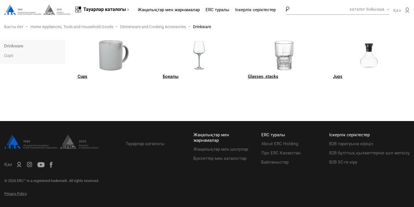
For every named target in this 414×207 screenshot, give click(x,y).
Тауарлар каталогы (145, 143)
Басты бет (14, 26)
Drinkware (13, 46)
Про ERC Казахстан (281, 153)
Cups (8, 55)
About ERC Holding (279, 143)
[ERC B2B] (407, 11)
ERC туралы (217, 9)
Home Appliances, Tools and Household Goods (71, 26)
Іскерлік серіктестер (255, 9)
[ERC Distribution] (51, 147)
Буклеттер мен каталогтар (219, 158)
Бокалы (171, 76)
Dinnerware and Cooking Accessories (153, 26)
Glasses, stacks (263, 76)
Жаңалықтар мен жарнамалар (169, 9)
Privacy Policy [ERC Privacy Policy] (15, 193)
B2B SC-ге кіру (343, 162)
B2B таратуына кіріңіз (351, 143)
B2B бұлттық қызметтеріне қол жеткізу (369, 153)
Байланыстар (275, 162)
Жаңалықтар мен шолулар (220, 149)
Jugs (337, 76)
